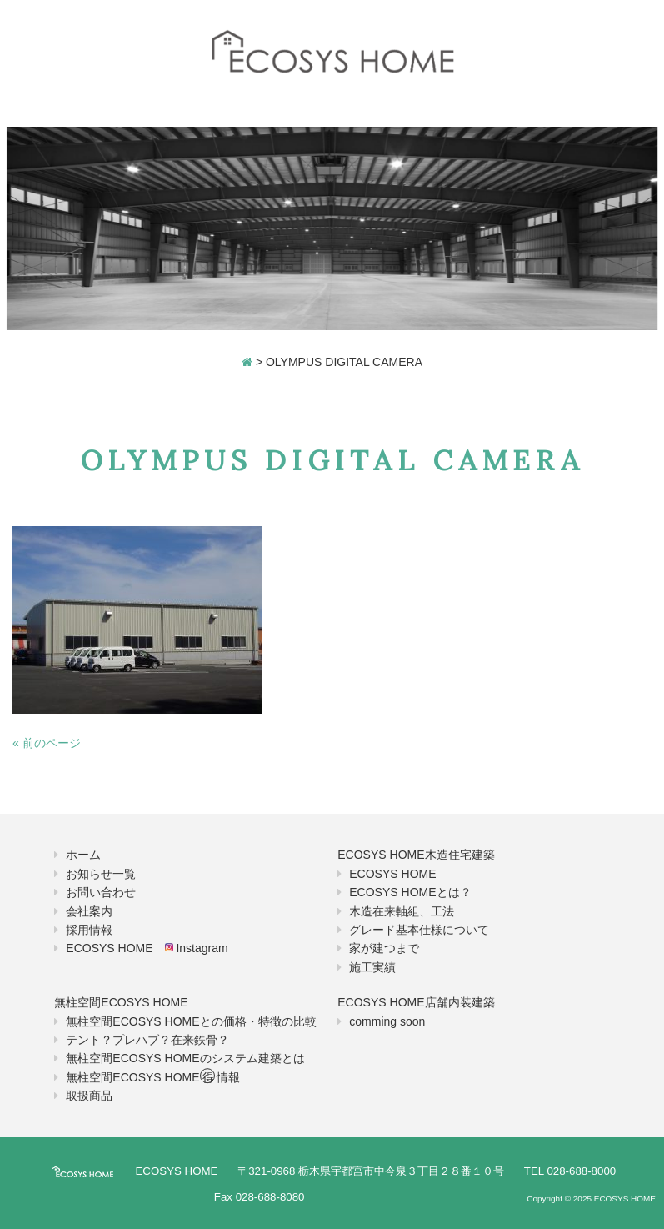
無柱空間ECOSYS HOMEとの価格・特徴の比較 (191, 1021)
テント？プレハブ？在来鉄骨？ (147, 1039)
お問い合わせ (101, 892)
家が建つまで (384, 948)
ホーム (83, 854)
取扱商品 (89, 1095)
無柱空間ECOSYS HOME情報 (152, 1077)
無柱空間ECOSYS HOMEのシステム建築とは (185, 1058)
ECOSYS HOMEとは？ (410, 892)
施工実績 (372, 967)
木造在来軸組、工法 (401, 911)
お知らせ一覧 (101, 873)
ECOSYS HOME (392, 873)
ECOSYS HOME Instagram (146, 948)
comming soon (387, 1021)
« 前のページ (46, 743)
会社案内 (89, 911)
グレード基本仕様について (419, 929)
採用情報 (89, 929)
